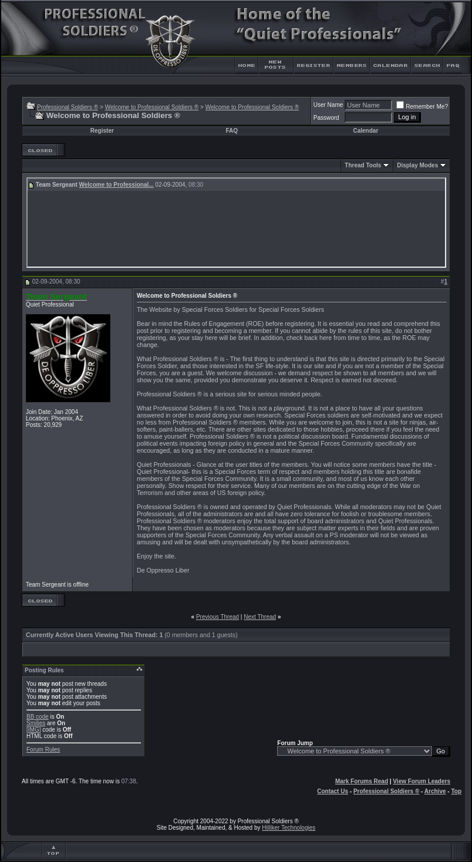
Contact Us (332, 791)
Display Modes (417, 165)
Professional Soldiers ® (67, 107)
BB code (37, 716)
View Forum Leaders (421, 781)
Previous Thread (217, 617)
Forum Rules (43, 749)
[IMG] (33, 729)
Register (102, 130)
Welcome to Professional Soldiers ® (151, 107)
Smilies (35, 723)
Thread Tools (363, 165)
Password (326, 118)
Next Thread (260, 617)
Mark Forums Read (361, 781)
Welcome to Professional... (116, 184)
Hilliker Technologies (288, 827)
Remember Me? (422, 106)
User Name (328, 105)
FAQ (231, 130)
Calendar (365, 130)
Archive (435, 791)
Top (456, 791)
